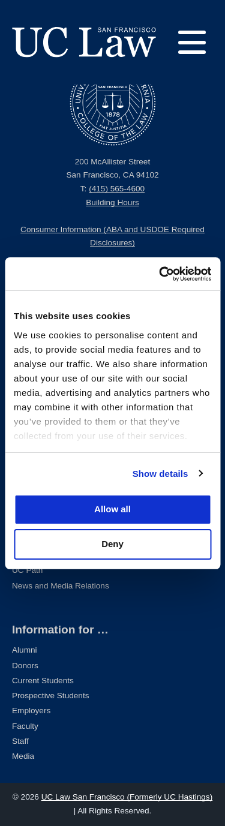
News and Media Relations (60, 585)
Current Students (43, 680)
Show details (160, 473)
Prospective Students (50, 695)
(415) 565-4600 (117, 188)
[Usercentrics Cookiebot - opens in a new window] (160, 274)
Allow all (112, 509)
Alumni (24, 649)
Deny (112, 544)
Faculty (25, 726)
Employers (31, 710)
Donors (25, 665)
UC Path (27, 570)
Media (23, 756)
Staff (20, 741)
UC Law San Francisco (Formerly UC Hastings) (127, 796)
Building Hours (112, 202)
